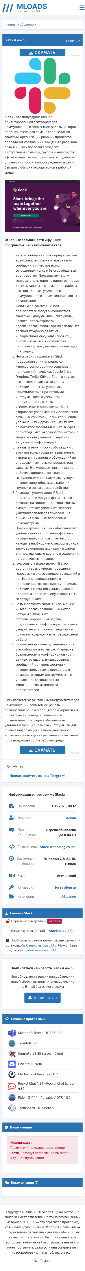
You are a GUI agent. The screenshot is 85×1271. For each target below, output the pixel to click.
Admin (71, 818)
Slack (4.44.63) (60, 931)
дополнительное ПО (41, 950)
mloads (54, 921)
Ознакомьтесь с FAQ (41, 945)
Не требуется (65, 887)
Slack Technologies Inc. (58, 847)
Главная (11, 24)
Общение (26, 24)
